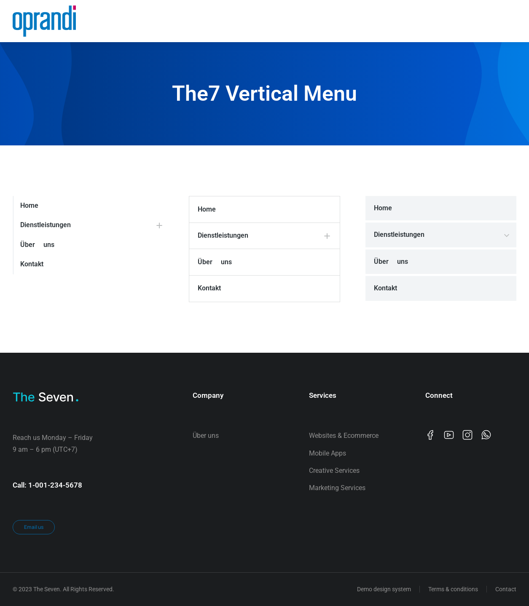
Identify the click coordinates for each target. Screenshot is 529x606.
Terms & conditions (453, 589)
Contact (505, 589)
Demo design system (384, 589)
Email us (33, 527)
